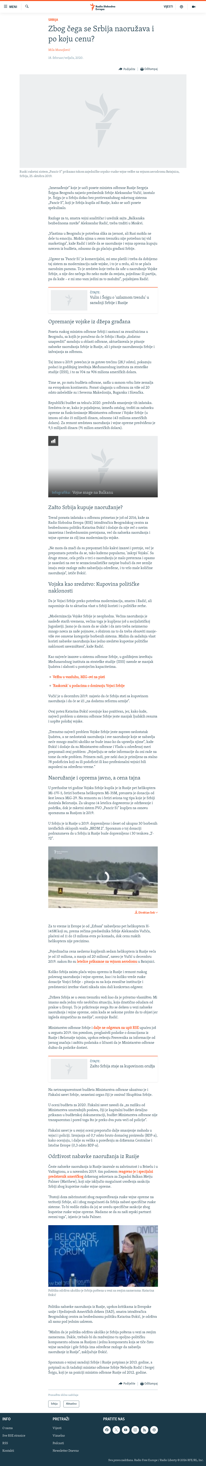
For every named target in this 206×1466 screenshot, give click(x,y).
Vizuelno (59, 1436)
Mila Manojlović (59, 50)
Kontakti (8, 1451)
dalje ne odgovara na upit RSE (116, 1028)
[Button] (127, 69)
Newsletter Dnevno (66, 1451)
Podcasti (58, 1443)
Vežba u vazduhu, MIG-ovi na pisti (79, 677)
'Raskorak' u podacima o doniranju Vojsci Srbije (89, 686)
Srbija (53, 20)
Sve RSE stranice (13, 1436)
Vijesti (57, 1428)
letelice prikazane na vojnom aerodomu (107, 962)
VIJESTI (168, 6)
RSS (5, 1443)
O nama (7, 1428)
